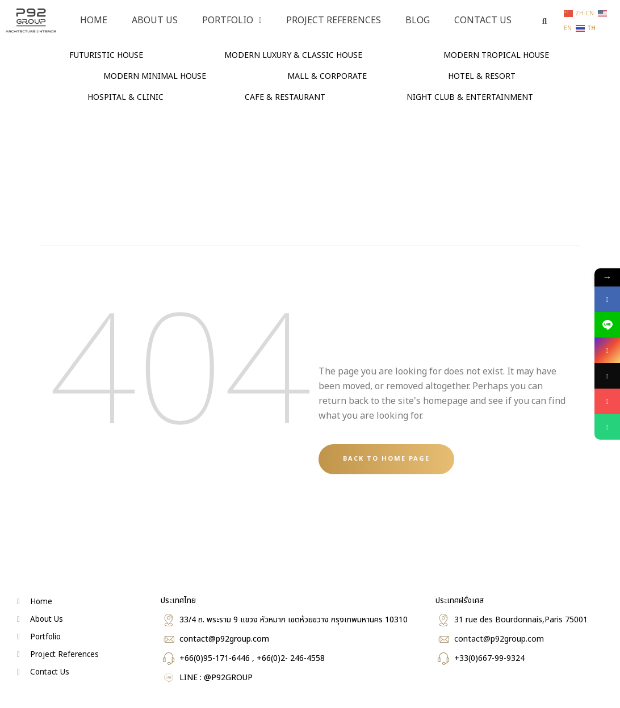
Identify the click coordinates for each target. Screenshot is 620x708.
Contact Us (483, 20)
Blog (417, 20)
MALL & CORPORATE (327, 76)
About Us (155, 20)
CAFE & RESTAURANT (285, 97)
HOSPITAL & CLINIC (125, 97)
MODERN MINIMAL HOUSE (154, 76)
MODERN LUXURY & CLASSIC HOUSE (293, 55)
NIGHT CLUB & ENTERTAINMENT (470, 97)
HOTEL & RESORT (482, 76)
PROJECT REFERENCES (333, 20)
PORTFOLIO (232, 20)
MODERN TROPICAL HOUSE (496, 55)
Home (93, 20)
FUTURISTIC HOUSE (106, 55)
